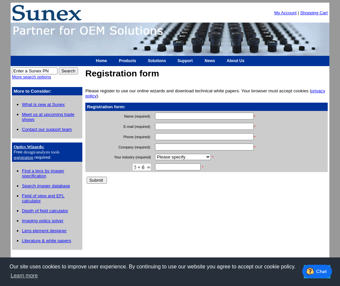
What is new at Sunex (43, 104)
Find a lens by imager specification (43, 173)
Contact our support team (47, 129)
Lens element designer (44, 230)
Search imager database (46, 185)
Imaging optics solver (42, 220)
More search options (31, 76)
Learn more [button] (24, 275)
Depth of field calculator (45, 210)
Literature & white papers (46, 240)
